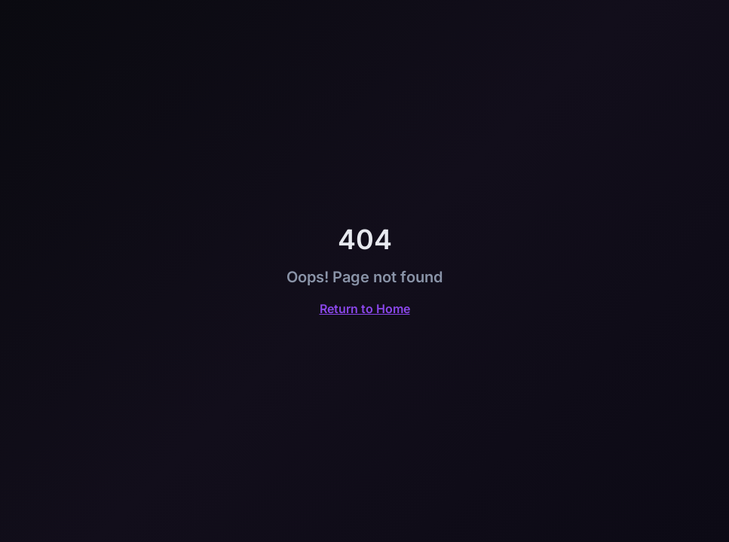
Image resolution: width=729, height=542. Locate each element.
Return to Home (365, 308)
